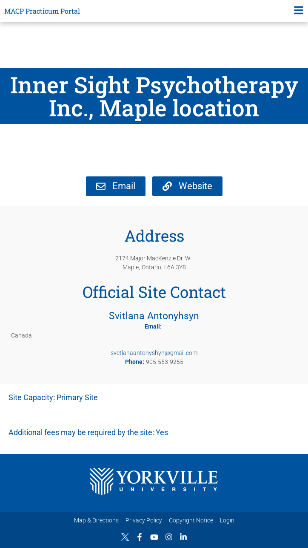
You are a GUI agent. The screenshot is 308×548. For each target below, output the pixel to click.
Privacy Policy (143, 520)
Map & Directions (96, 520)
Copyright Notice (191, 520)
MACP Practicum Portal (42, 10)
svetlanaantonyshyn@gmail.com (154, 352)
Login (227, 520)
